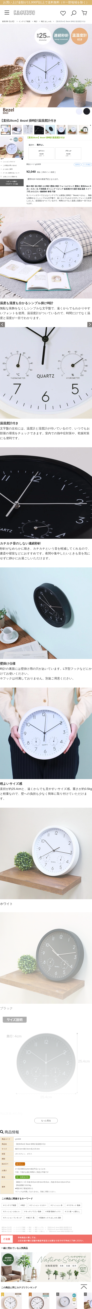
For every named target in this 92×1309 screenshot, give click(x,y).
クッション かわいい (12, 1211)
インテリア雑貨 (24, 21)
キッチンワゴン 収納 (33, 1211)
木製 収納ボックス (54, 1211)
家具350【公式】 (8, 21)
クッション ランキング (13, 1218)
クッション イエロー (38, 1205)
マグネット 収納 (74, 1205)
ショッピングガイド (9, 161)
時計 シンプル (39, 1227)
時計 (35, 21)
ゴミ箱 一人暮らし (73, 1211)
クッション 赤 (57, 1205)
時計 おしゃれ (46, 21)
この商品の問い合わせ (10, 165)
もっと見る (46, 1120)
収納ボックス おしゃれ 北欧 (50, 1218)
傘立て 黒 (30, 1218)
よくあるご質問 (8, 169)
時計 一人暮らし (40, 1231)
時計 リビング (39, 1229)
